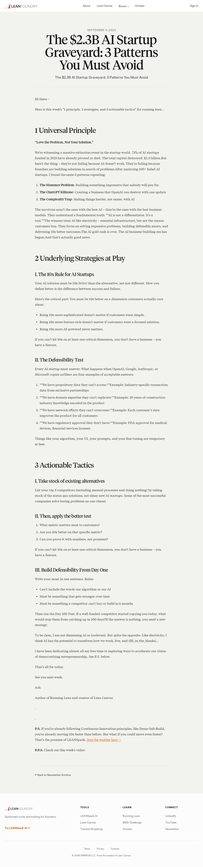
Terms (87, 849)
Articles (140, 6)
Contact (115, 849)
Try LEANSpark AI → (17, 828)
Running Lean (131, 816)
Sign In (194, 6)
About (86, 6)
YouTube (170, 822)
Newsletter (172, 829)
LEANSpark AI (89, 816)
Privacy (100, 849)
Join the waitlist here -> (104, 740)
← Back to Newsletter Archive (53, 775)
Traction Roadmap (91, 829)
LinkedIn (170, 816)
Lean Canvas (104, 6)
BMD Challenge (132, 822)
